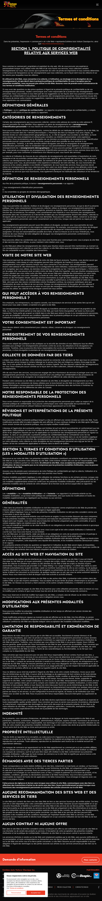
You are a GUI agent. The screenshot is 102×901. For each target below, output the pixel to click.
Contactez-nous (81, 887)
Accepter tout (35, 893)
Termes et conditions (16, 888)
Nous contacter (90, 859)
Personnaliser (16, 893)
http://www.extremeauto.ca (52, 44)
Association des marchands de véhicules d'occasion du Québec (70, 894)
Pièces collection (64, 887)
